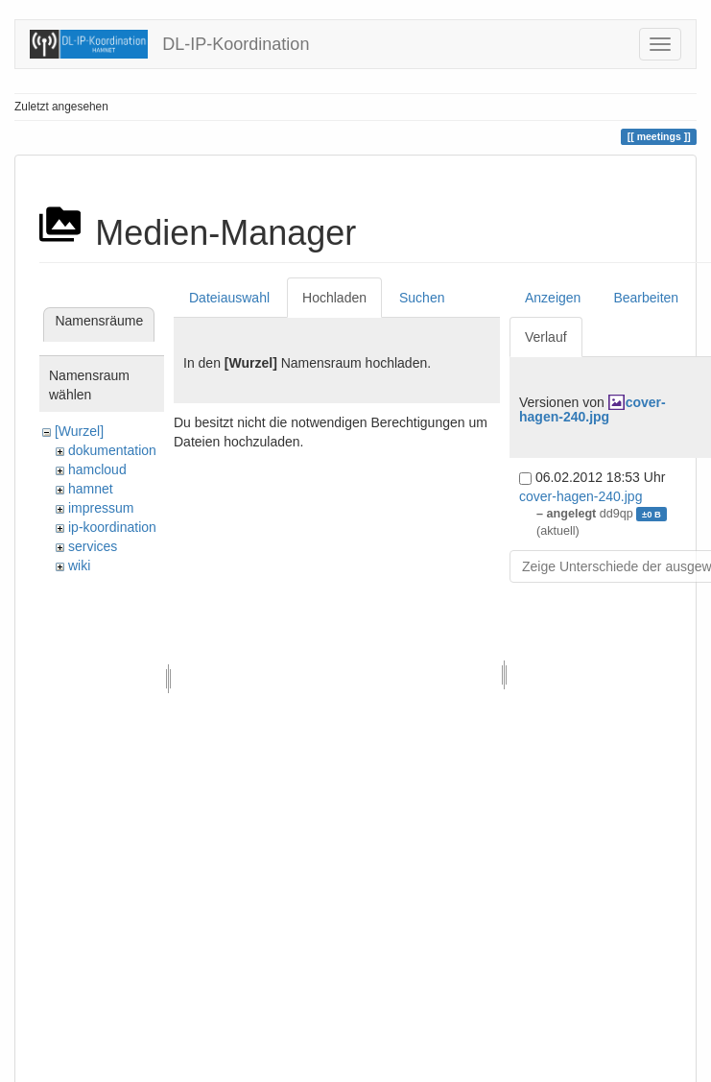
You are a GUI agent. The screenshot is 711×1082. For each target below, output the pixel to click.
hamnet (90, 488)
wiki (79, 565)
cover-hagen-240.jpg (592, 409)
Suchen (421, 297)
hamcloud (97, 469)
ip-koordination (112, 527)
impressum (100, 508)
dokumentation (112, 450)
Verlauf (546, 337)
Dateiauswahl (229, 297)
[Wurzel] (79, 431)
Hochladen (334, 297)
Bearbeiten (645, 297)
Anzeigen (553, 297)
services (92, 546)
